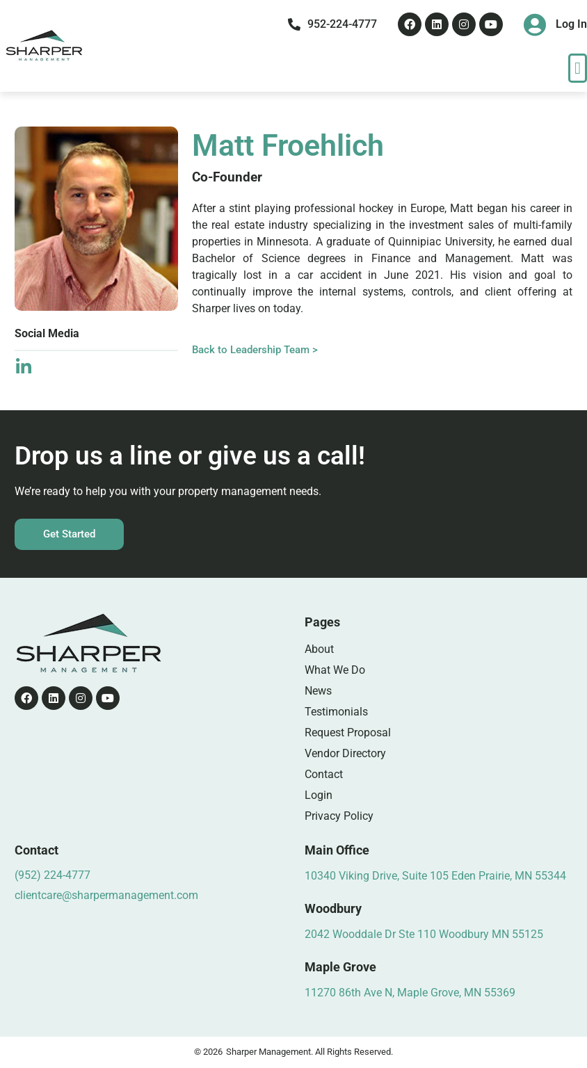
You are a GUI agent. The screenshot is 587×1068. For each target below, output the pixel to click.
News (318, 690)
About (319, 649)
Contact (324, 774)
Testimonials (336, 711)
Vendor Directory (345, 753)
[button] (577, 68)
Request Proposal (348, 732)
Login (318, 795)
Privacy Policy (339, 816)
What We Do (335, 670)
